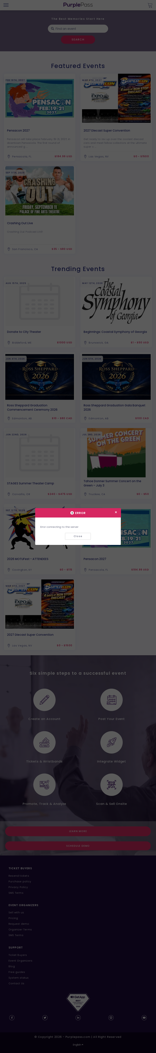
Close (78, 536)
